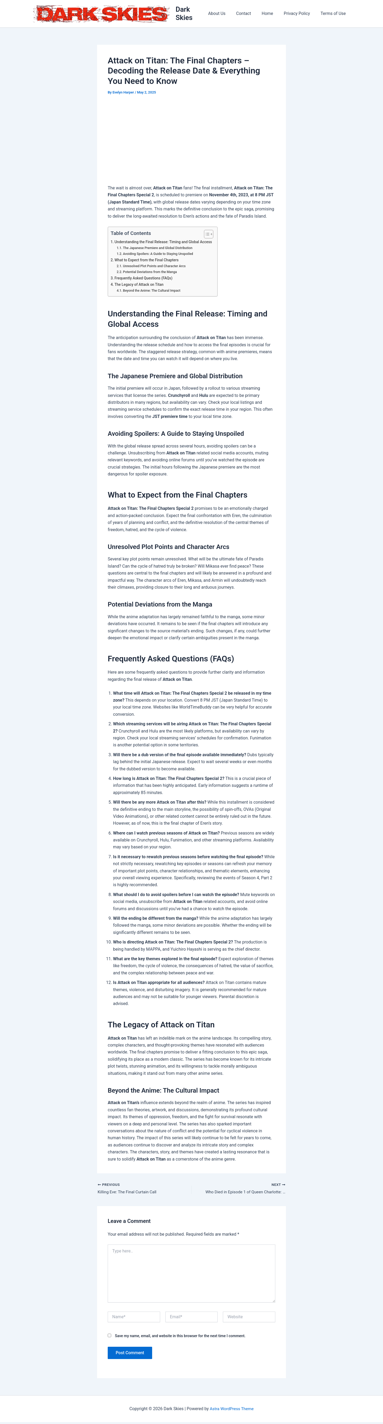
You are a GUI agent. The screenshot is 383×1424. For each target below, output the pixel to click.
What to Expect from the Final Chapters (148, 261)
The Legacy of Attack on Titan (140, 286)
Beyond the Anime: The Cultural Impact (153, 292)
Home (272, 14)
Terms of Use (334, 14)
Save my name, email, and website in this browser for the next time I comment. (180, 1337)
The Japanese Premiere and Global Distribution (159, 249)
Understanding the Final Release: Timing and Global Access (166, 243)
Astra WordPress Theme (232, 1410)
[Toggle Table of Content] (211, 235)
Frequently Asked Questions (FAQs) (145, 279)
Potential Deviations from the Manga (151, 273)
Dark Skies (193, 14)
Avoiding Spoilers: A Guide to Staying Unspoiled (160, 255)
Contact (251, 14)
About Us (226, 14)
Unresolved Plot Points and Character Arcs (156, 267)
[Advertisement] (191, 142)
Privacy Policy (300, 14)
